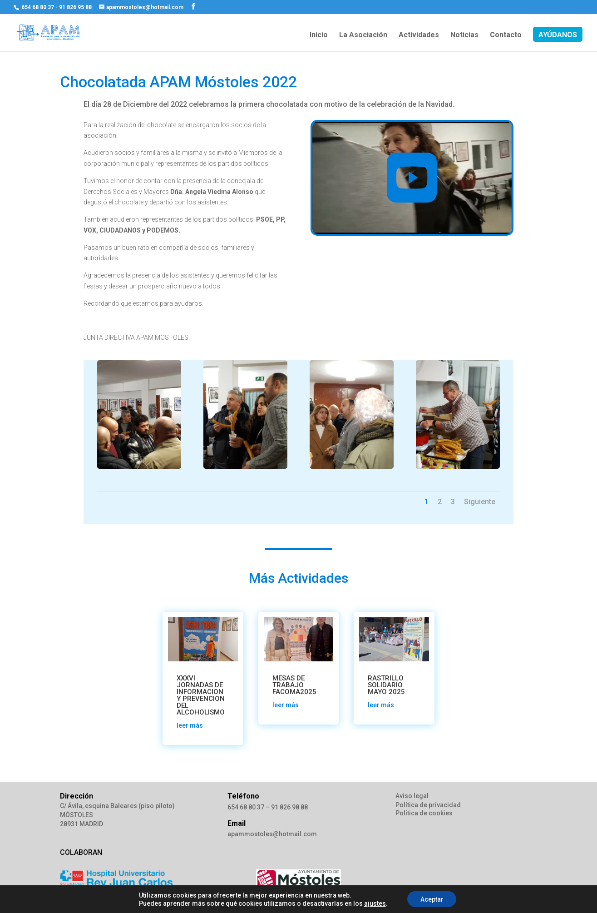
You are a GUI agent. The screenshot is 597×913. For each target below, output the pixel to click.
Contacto (506, 35)
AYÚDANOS (557, 35)
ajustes (374, 903)
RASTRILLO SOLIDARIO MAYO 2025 (386, 685)
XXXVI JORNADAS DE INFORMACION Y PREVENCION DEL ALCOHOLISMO (201, 695)
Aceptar (432, 899)
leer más (190, 725)
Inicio (319, 35)
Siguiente (479, 501)
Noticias (464, 35)
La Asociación (363, 35)
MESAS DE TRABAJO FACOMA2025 (294, 685)
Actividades (419, 35)
